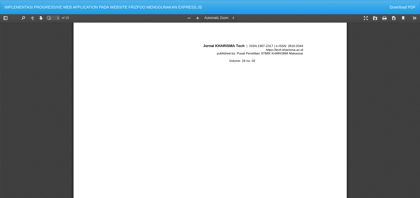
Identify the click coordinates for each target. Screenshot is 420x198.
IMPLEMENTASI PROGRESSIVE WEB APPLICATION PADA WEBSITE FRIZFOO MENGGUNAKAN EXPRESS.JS (103, 7)
